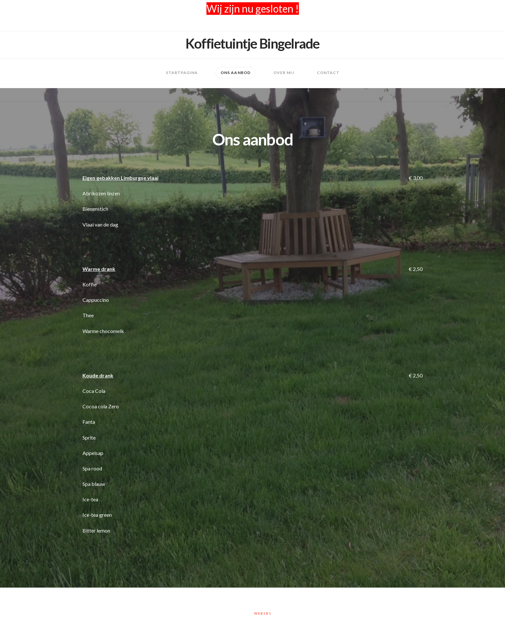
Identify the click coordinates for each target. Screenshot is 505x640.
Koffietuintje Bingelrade (252, 43)
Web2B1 (263, 613)
